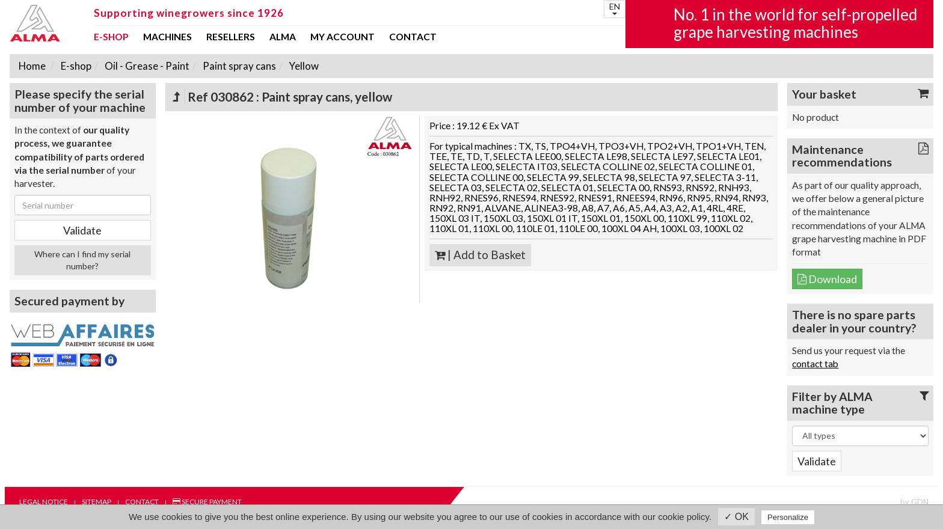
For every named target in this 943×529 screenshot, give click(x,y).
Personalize (787, 517)
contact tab (815, 363)
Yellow (303, 66)
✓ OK (736, 517)
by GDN (914, 502)
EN (614, 8)
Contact (413, 37)
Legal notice (43, 501)
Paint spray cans (238, 66)
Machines (167, 37)
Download (827, 279)
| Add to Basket (480, 254)
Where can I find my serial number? (82, 260)
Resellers (230, 37)
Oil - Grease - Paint (146, 66)
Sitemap (96, 501)
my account (342, 37)
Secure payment (207, 501)
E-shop (111, 37)
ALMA (282, 37)
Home (32, 66)
